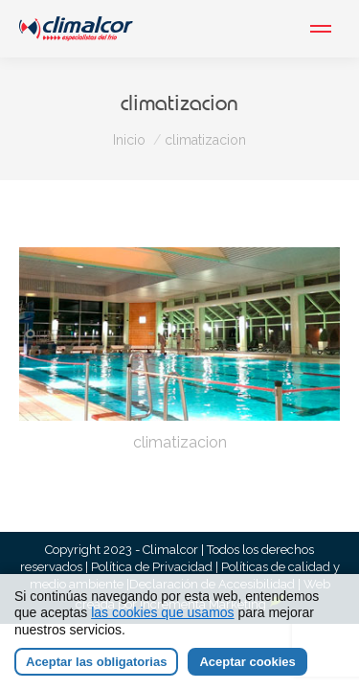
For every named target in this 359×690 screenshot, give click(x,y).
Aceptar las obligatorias (96, 662)
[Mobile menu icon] (321, 28)
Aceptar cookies (247, 662)
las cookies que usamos (162, 612)
